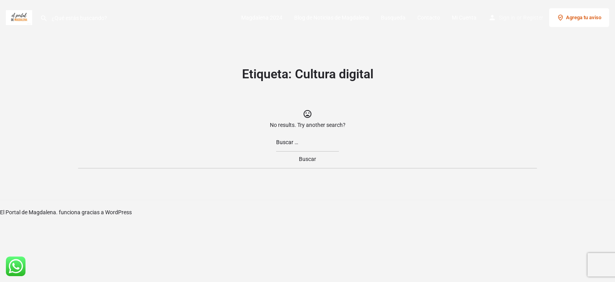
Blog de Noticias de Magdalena (331, 17)
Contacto (428, 17)
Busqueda (393, 17)
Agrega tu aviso (579, 17)
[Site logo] (20, 17)
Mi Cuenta (464, 17)
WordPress (118, 212)
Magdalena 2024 (261, 17)
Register (533, 17)
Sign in (507, 17)
